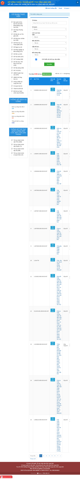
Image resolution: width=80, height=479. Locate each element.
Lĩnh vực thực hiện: (36, 33)
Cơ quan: (34, 27)
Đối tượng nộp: (36, 52)
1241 (13, 113)
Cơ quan (67, 8)
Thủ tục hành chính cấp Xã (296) (19, 149)
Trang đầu (32, 455)
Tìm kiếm (49, 64)
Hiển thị (57, 73)
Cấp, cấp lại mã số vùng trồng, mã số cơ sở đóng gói (59, 265)
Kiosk (60, 8)
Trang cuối (33, 458)
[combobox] (49, 29)
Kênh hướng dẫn (51, 8)
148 (13, 108)
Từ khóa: (34, 20)
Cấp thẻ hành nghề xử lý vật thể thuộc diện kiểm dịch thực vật (59, 177)
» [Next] (60, 455)
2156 (13, 122)
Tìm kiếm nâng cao (36, 14)
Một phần (52, 89)
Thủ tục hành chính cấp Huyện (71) (19, 145)
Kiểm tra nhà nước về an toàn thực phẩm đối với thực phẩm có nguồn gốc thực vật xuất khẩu (59, 138)
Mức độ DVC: (36, 40)
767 (13, 118)
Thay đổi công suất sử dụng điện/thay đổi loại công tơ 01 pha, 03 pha (59, 111)
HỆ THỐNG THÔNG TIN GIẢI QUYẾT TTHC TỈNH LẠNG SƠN (29, 2)
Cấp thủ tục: (35, 46)
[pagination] (62, 73)
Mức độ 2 (53, 343)
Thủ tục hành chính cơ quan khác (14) (19, 154)
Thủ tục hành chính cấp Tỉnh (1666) (19, 141)
